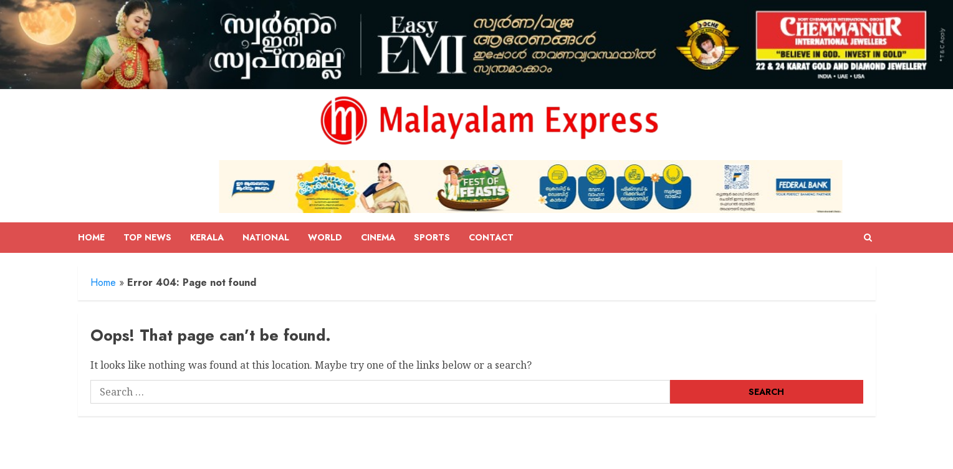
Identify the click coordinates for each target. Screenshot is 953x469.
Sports (432, 237)
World (325, 237)
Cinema (378, 237)
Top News (147, 237)
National (265, 237)
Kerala (207, 237)
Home (91, 237)
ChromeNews (448, 455)
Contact (491, 237)
